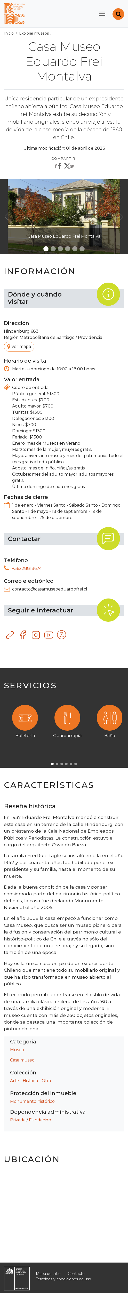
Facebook (23, 635)
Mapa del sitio (48, 1273)
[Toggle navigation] (102, 14)
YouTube (49, 635)
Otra (46, 1080)
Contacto (76, 1273)
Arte (14, 1080)
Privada (18, 1120)
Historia (30, 1080)
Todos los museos (70, 33)
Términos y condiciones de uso (63, 1279)
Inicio (9, 33)
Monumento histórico (32, 1101)
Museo (17, 1049)
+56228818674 (27, 568)
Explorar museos (34, 33)
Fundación (40, 1120)
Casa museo (22, 1060)
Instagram (36, 635)
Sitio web (10, 635)
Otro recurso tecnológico (61, 635)
